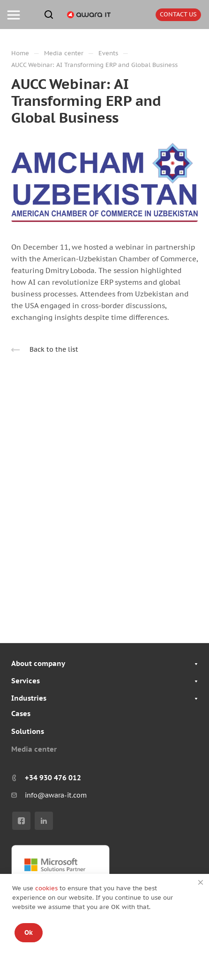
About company (38, 663)
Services (25, 680)
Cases (20, 713)
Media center (34, 749)
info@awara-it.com (56, 795)
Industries (28, 698)
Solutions (27, 731)
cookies (47, 888)
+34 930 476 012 (53, 777)
